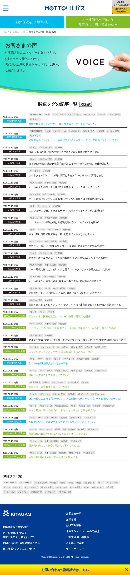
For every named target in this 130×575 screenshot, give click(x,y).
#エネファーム (59, 114)
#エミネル (34, 347)
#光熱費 (101, 114)
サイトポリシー (75, 549)
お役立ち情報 (73, 525)
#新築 (47, 114)
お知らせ (71, 519)
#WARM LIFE (36, 114)
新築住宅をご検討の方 (32, 21)
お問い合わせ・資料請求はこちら (21, 543)
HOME (6, 32)
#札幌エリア (35, 119)
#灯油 (47, 288)
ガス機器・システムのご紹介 (19, 549)
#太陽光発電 (35, 382)
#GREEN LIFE (36, 130)
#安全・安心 (23, 491)
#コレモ (41, 229)
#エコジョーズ (44, 206)
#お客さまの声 (40, 482)
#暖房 (32, 206)
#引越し (33, 147)
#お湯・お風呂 (114, 114)
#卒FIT (46, 382)
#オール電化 (35, 170)
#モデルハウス (98, 394)
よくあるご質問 (75, 543)
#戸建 (40, 358)
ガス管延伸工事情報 (77, 537)
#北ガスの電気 (74, 114)
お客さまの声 (19, 32)
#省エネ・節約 (89, 114)
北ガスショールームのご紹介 (82, 531)
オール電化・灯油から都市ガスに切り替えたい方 (98, 22)
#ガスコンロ (74, 130)
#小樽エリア (35, 135)
